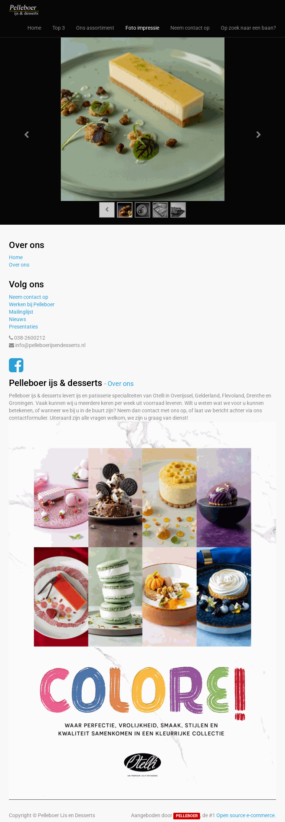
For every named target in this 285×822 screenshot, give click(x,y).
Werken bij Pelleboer (32, 304)
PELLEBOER (187, 815)
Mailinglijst (21, 312)
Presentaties (23, 327)
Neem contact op (28, 297)
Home (16, 257)
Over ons (19, 265)
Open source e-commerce (245, 815)
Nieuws (17, 319)
